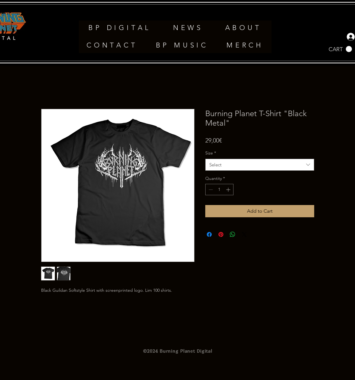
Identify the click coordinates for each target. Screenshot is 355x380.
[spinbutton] (219, 189)
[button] (340, 49)
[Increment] (229, 189)
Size (210, 153)
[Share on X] (244, 234)
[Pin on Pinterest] (221, 234)
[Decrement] (210, 189)
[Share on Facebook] (209, 234)
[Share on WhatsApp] (232, 234)
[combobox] (259, 165)
